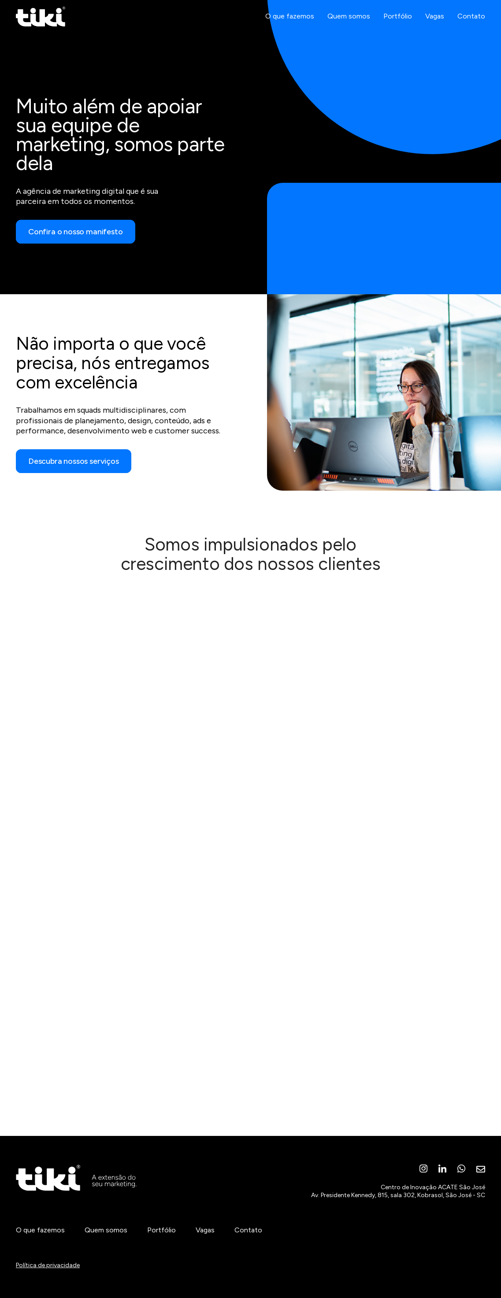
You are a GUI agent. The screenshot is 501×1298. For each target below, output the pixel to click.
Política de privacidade (48, 1265)
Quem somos (348, 27)
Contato (471, 27)
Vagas (434, 27)
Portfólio (397, 27)
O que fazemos (289, 27)
